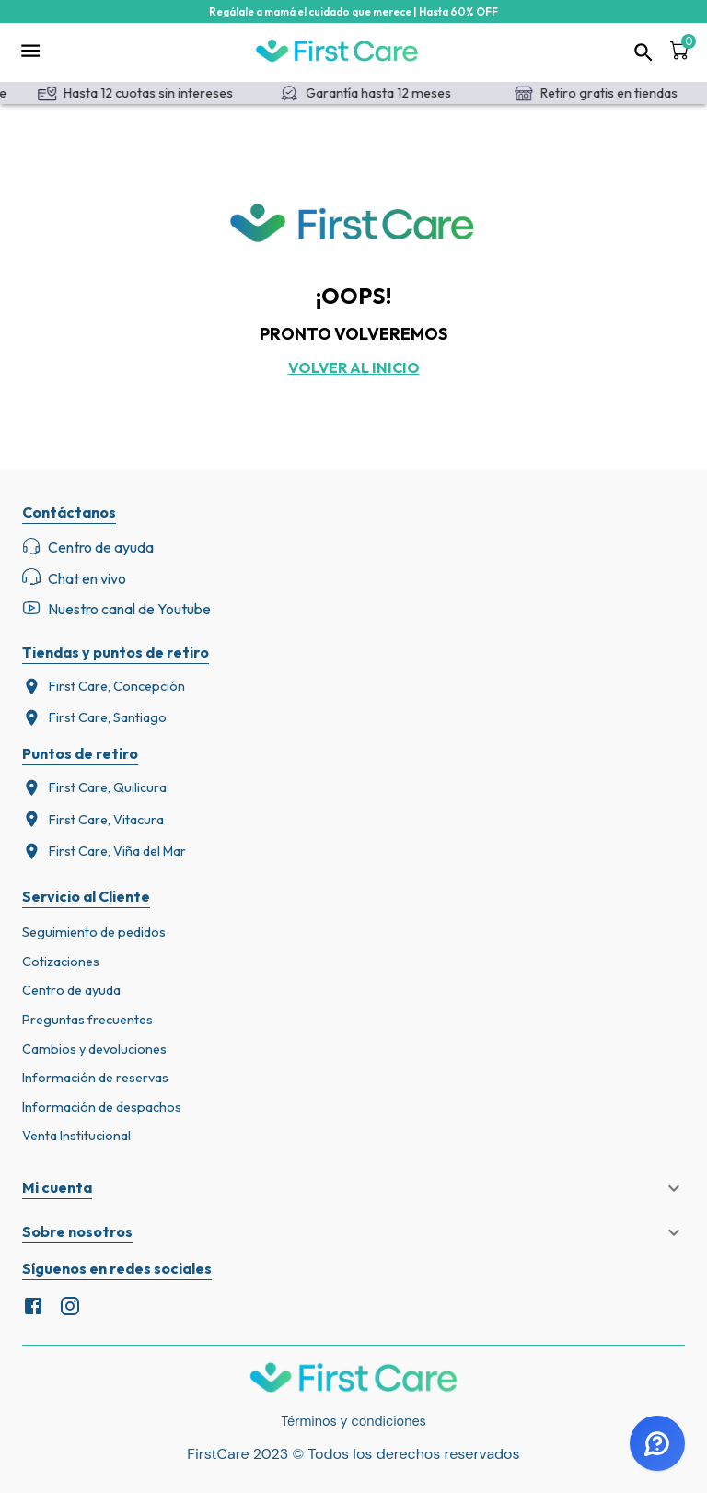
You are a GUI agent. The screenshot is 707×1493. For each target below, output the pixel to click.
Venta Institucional (76, 1135)
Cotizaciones (60, 961)
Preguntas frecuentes (87, 1019)
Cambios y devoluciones (94, 1049)
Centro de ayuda (71, 990)
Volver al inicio (354, 367)
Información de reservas (95, 1077)
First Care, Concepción (103, 686)
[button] (353, 1188)
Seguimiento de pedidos (94, 932)
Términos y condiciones (353, 1421)
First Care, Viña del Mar (104, 851)
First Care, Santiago (94, 718)
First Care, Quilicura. (95, 788)
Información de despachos (101, 1107)
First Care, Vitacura (93, 819)
